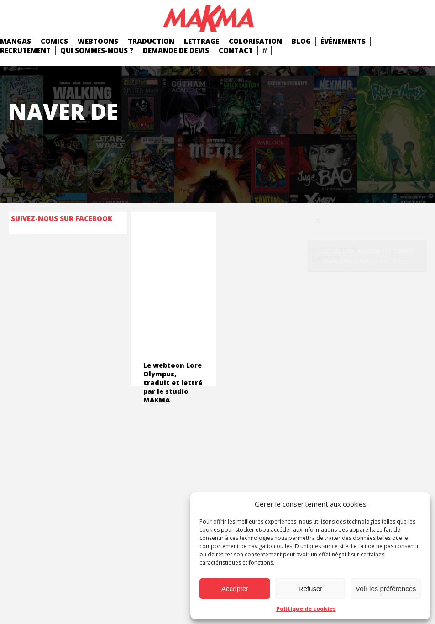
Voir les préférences (386, 588)
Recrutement (25, 50)
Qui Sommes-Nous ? (96, 50)
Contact (236, 50)
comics (54, 41)
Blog (301, 41)
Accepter (234, 588)
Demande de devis (176, 50)
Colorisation (255, 41)
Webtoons (98, 41)
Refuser (311, 588)
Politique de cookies (306, 609)
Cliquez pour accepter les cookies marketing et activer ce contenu (367, 256)
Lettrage (201, 41)
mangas (15, 41)
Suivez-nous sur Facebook (61, 218)
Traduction (151, 41)
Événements (343, 41)
